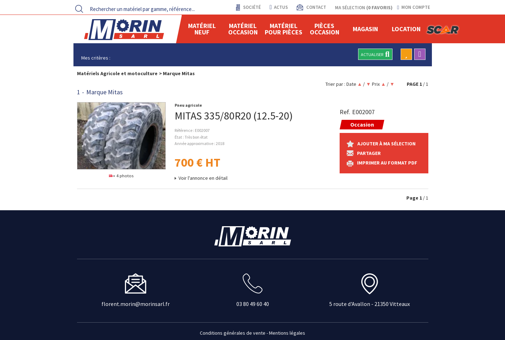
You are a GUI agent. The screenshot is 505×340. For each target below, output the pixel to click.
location (406, 29)
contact (315, 7)
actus (279, 7)
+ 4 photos (121, 175)
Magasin (365, 29)
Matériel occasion (243, 29)
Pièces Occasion (324, 29)
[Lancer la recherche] (79, 9)
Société (251, 7)
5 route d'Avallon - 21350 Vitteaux (369, 303)
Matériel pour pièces (283, 29)
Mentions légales (287, 333)
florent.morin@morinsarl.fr (135, 303)
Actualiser (375, 54)
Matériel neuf (202, 29)
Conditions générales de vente (232, 333)
